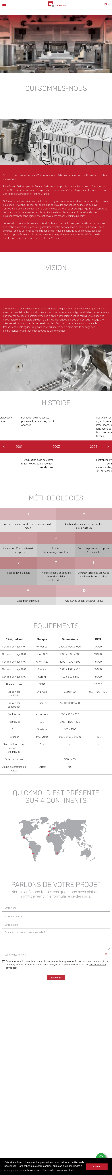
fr (107, 4)
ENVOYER (56, 977)
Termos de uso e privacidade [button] (58, 1170)
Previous (4, 446)
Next (108, 446)
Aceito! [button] (97, 1166)
